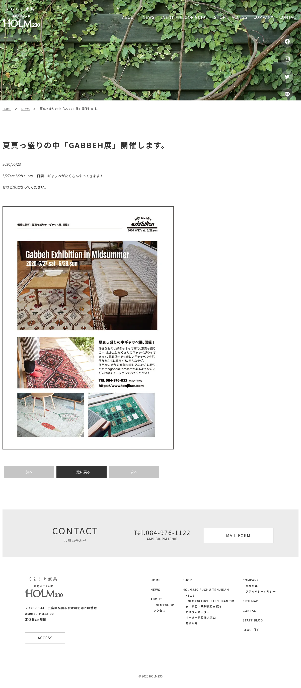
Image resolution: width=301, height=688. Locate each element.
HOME (7, 108)
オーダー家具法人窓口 (201, 617)
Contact (288, 17)
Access (239, 17)
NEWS (25, 108)
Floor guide (194, 17)
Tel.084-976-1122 (162, 535)
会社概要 (252, 586)
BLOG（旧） (252, 629)
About (129, 17)
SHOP (187, 580)
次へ (134, 471)
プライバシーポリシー (261, 591)
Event (167, 17)
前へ (28, 471)
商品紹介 (192, 623)
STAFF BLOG (253, 620)
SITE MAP (250, 601)
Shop (219, 17)
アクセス (160, 610)
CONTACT (250, 610)
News (148, 17)
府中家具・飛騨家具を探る (204, 606)
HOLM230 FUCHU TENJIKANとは (210, 601)
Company (263, 17)
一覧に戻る (81, 471)
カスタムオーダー (198, 612)
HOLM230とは (164, 605)
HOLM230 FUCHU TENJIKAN (206, 589)
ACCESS (45, 637)
